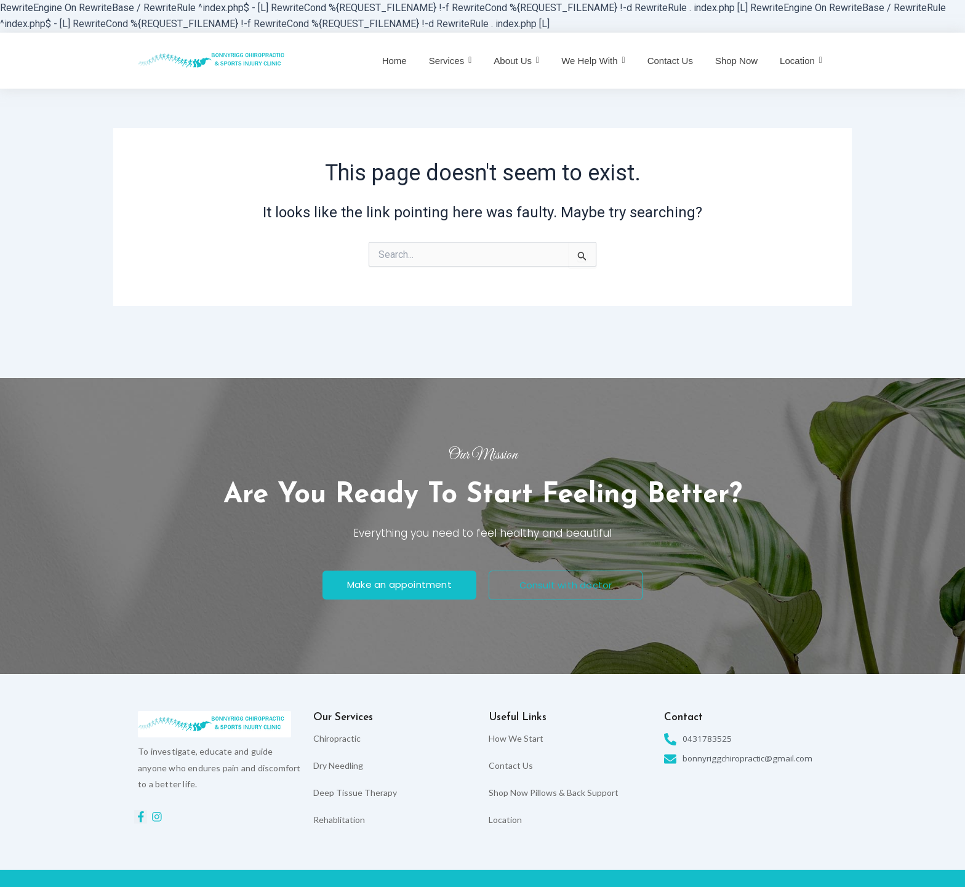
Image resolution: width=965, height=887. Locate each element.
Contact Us (511, 765)
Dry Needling (338, 765)
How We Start (516, 738)
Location (505, 819)
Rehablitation (339, 819)
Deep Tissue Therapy (355, 792)
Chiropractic (337, 738)
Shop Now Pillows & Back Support (554, 792)
